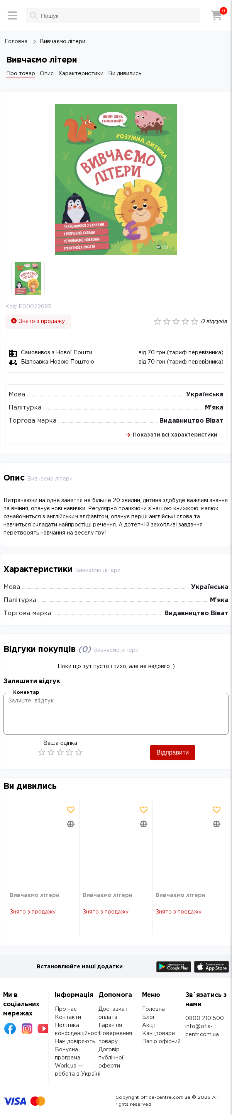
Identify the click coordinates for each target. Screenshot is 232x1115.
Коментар (26, 692)
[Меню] (12, 15)
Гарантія (110, 1025)
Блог (148, 1017)
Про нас (66, 1009)
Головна (153, 1009)
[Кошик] (216, 15)
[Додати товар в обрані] (70, 810)
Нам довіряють (75, 1041)
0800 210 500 (204, 1018)
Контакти (68, 1017)
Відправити (172, 752)
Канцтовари (158, 1033)
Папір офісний (161, 1041)
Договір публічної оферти (111, 1057)
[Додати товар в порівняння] (70, 823)
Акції (148, 1025)
